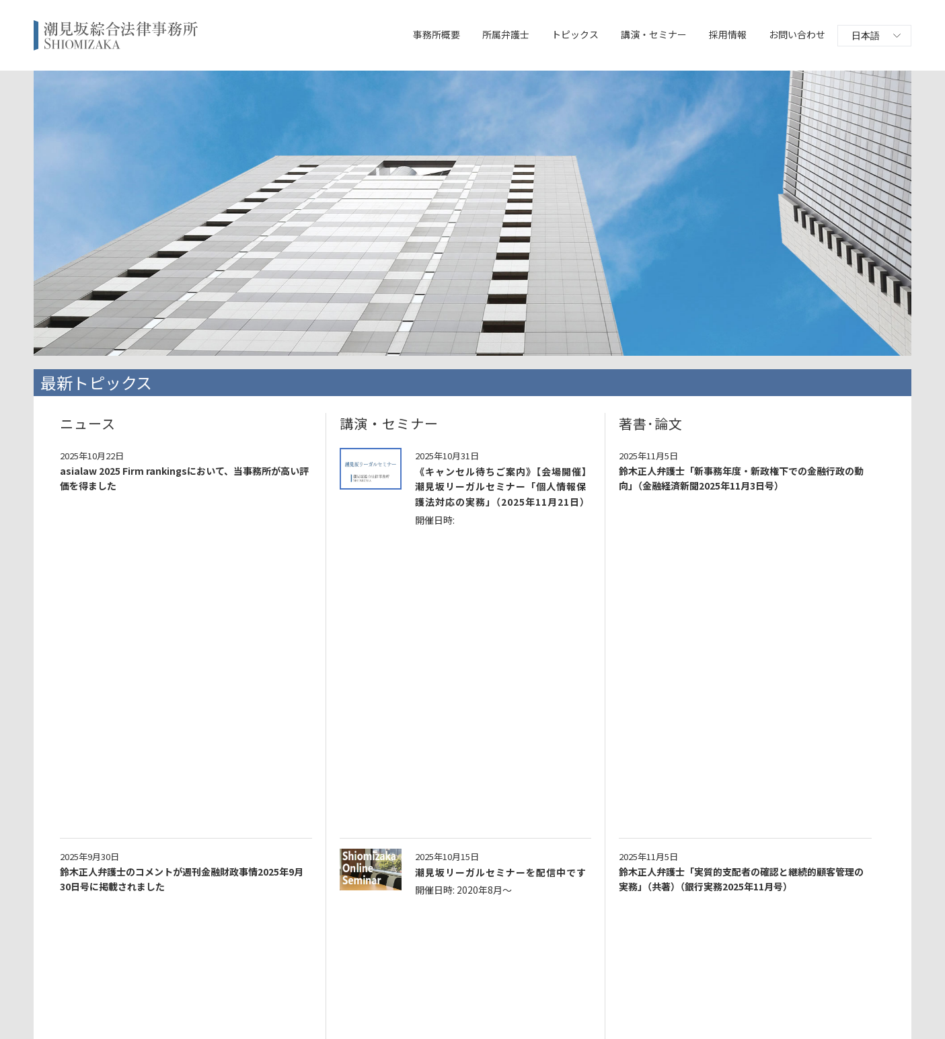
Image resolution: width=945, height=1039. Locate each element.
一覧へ (472, 927)
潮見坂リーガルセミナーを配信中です (501, 571)
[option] (472, 213)
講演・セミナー (654, 34)
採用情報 (728, 34)
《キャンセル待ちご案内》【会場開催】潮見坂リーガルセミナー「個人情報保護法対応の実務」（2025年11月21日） (502, 486)
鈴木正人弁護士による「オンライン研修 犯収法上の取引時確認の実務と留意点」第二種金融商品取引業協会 (461, 841)
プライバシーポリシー (438, 1005)
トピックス (575, 34)
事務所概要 (436, 34)
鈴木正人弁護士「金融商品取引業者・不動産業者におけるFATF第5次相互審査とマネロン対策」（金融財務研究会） (464, 741)
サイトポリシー (519, 1005)
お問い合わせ (797, 34)
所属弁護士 (505, 34)
